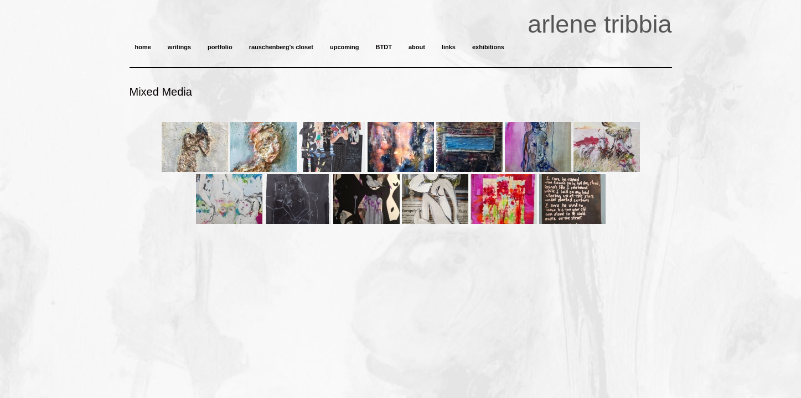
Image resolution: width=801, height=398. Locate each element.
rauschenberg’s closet (281, 47)
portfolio (220, 47)
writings (179, 47)
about (417, 47)
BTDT (384, 47)
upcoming (344, 47)
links (449, 47)
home (143, 47)
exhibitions (488, 47)
